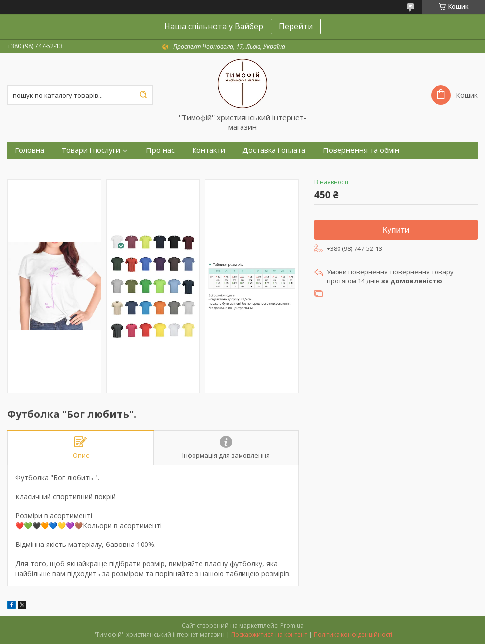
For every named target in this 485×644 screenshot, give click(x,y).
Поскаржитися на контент (269, 634)
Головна (29, 150)
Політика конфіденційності (353, 634)
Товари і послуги (90, 150)
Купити (396, 230)
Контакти (208, 150)
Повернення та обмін (361, 150)
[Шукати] (143, 95)
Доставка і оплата (273, 150)
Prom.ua (292, 625)
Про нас (160, 150)
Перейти (296, 26)
